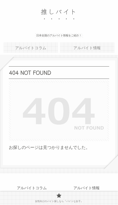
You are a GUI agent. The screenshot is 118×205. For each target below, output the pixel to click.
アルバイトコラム (32, 188)
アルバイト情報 (86, 188)
